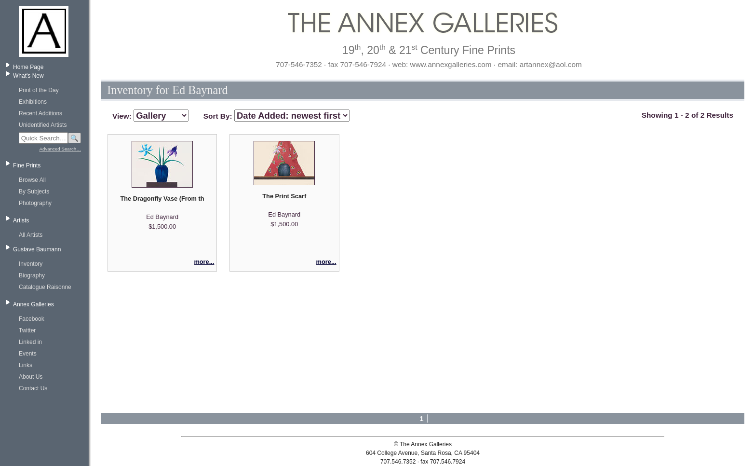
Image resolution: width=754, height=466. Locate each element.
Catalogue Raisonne (45, 287)
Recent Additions (40, 113)
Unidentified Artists (43, 125)
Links (25, 365)
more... (204, 261)
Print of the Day (39, 90)
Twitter (27, 330)
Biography (32, 275)
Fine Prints (26, 165)
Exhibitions (33, 101)
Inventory (30, 263)
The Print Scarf (284, 196)
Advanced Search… (60, 148)
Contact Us (33, 388)
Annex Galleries (33, 304)
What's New (28, 75)
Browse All (32, 180)
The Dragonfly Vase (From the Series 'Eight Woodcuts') (162, 198)
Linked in (30, 342)
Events (28, 353)
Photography (35, 203)
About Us (30, 376)
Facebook (31, 318)
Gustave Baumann (37, 249)
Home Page (28, 67)
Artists (21, 220)
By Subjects (34, 191)
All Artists (30, 235)
